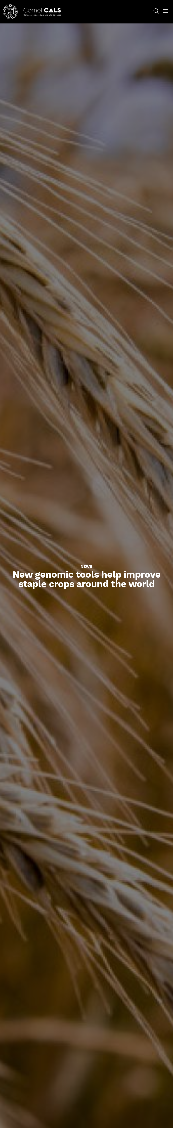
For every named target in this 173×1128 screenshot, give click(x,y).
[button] (165, 11)
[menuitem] (156, 12)
